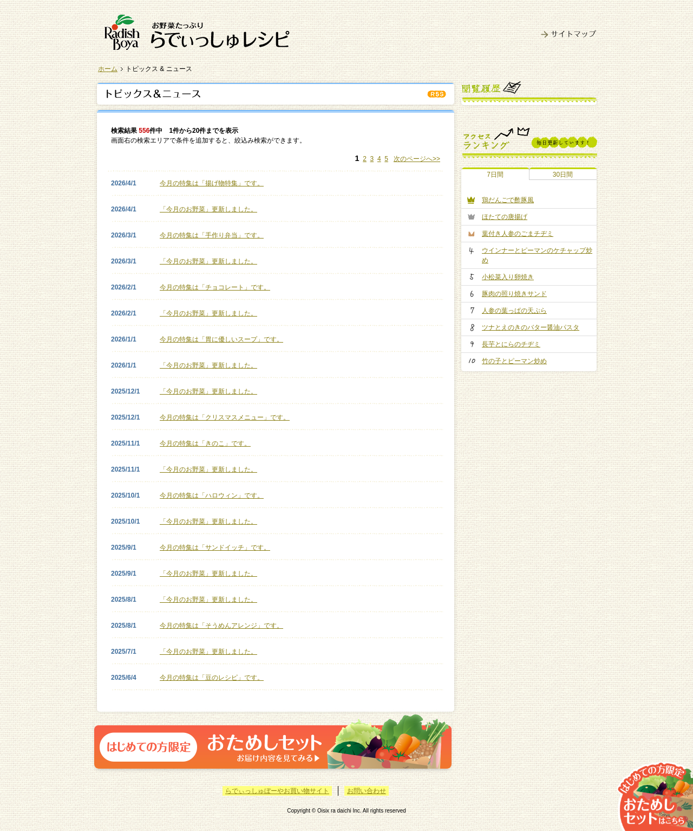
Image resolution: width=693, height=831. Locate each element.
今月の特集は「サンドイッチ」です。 (215, 547)
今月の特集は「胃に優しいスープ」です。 (221, 339)
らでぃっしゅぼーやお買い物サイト (277, 791)
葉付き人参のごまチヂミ (517, 233)
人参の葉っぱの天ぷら (514, 310)
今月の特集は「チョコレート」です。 (215, 287)
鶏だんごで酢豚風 (508, 200)
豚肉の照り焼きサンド (514, 294)
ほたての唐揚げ (504, 217)
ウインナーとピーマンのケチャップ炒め (537, 255)
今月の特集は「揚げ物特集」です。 (212, 183)
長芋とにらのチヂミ (511, 344)
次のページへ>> (417, 159)
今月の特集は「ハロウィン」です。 (212, 495)
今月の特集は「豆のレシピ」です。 (212, 677)
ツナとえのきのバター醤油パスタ (530, 327)
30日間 (563, 174)
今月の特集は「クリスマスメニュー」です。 (225, 417)
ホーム (107, 69)
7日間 (495, 174)
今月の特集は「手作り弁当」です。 (212, 235)
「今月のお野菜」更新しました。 (208, 209)
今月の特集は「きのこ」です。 (205, 443)
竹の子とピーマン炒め (514, 361)
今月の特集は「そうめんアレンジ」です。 (221, 625)
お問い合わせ (366, 791)
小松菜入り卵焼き (508, 277)
